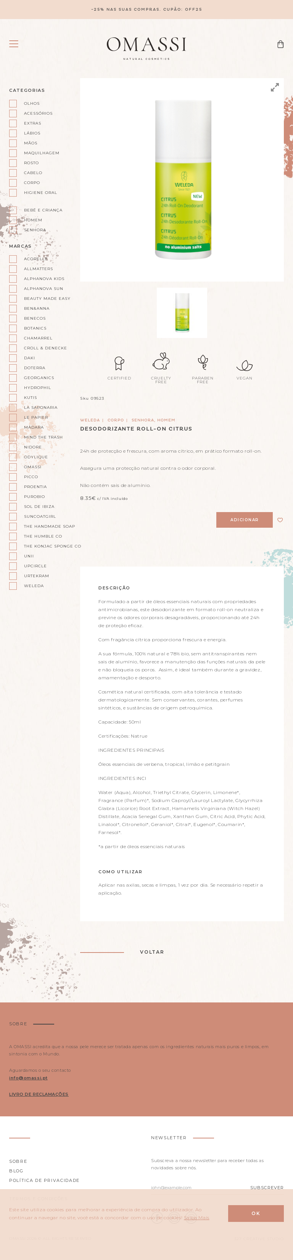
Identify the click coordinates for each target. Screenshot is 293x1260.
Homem (33, 220)
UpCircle (35, 566)
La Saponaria (41, 407)
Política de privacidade (44, 1180)
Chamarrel (38, 338)
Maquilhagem (42, 152)
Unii (29, 556)
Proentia (35, 486)
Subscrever (267, 1187)
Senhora (35, 229)
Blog (16, 1171)
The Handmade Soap (47, 526)
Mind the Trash (43, 437)
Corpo (32, 182)
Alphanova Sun (43, 288)
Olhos (32, 103)
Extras (32, 123)
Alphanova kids (44, 278)
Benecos (35, 318)
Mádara (34, 427)
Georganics (39, 377)
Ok (256, 1213)
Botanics (35, 328)
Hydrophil (37, 387)
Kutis (30, 397)
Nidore (33, 447)
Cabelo (33, 172)
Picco (31, 476)
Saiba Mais (196, 1217)
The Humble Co (43, 536)
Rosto (31, 162)
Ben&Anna (37, 308)
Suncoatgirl (40, 516)
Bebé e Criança (43, 210)
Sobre (18, 1161)
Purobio (34, 496)
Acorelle (36, 258)
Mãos (30, 143)
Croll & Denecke (45, 348)
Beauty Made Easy (47, 298)
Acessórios (38, 113)
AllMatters (38, 268)
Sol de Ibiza (39, 506)
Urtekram (36, 575)
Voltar (152, 952)
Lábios (32, 133)
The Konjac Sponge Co (47, 546)
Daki (29, 357)
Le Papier (36, 417)
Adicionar (244, 519)
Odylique (36, 457)
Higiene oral (40, 192)
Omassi (33, 466)
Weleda (34, 585)
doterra (34, 367)
